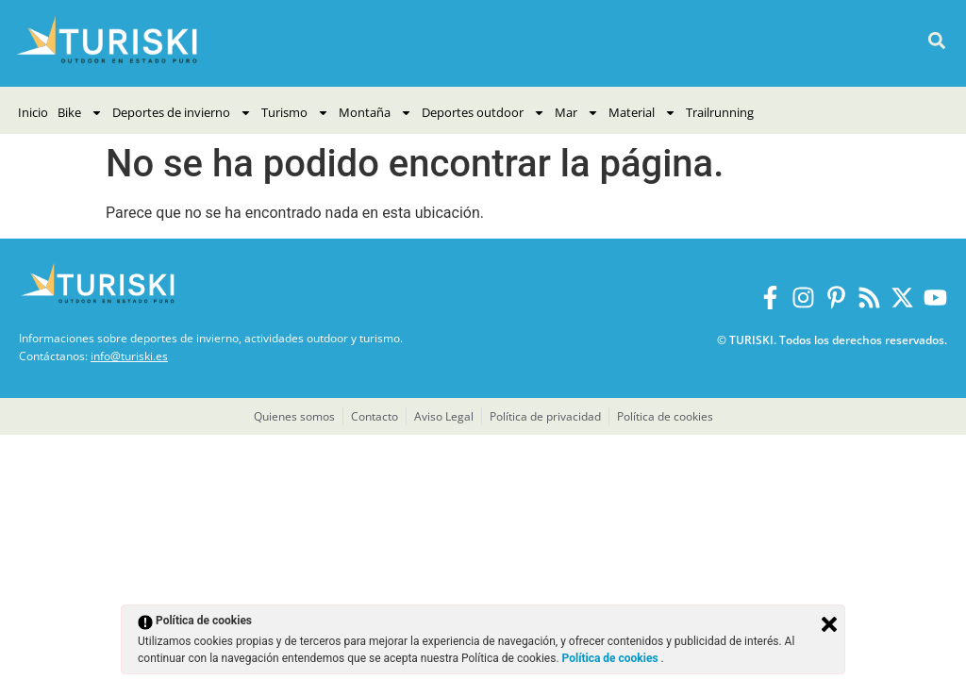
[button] (936, 41)
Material (642, 112)
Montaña (375, 112)
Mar (577, 112)
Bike (80, 112)
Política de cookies (611, 658)
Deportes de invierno (182, 112)
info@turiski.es (129, 356)
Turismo (295, 112)
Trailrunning (720, 112)
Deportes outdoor (483, 112)
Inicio (33, 112)
